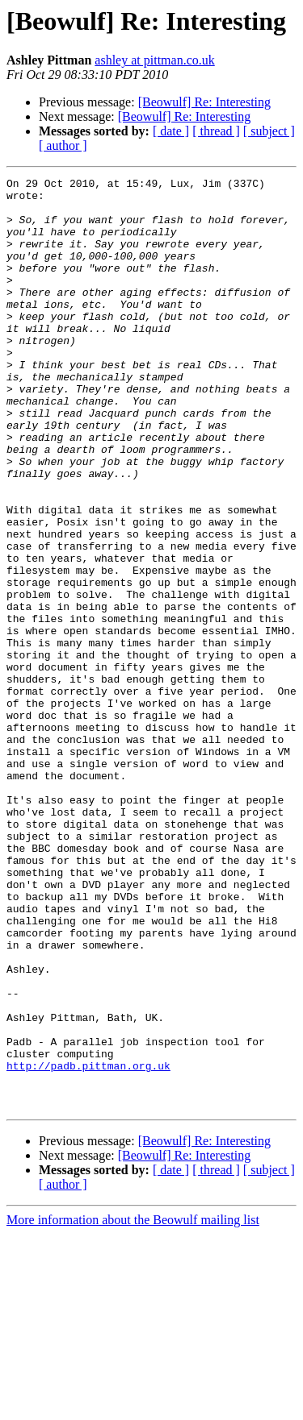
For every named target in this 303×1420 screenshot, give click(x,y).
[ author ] (63, 145)
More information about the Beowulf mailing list (132, 1406)
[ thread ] (216, 131)
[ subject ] (269, 131)
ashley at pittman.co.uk (154, 60)
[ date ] (171, 131)
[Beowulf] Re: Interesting (204, 102)
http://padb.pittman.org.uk (88, 1244)
